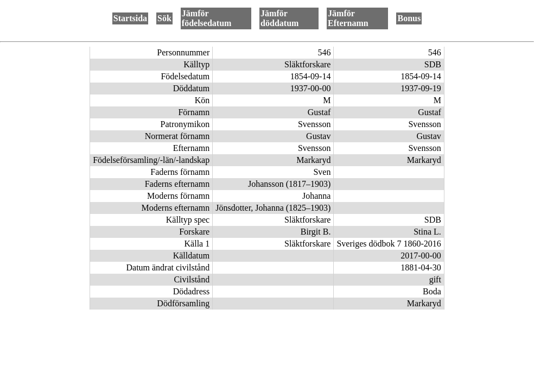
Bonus (409, 18)
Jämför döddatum (279, 18)
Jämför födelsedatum (207, 18)
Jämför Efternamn (348, 18)
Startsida (130, 18)
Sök (164, 18)
